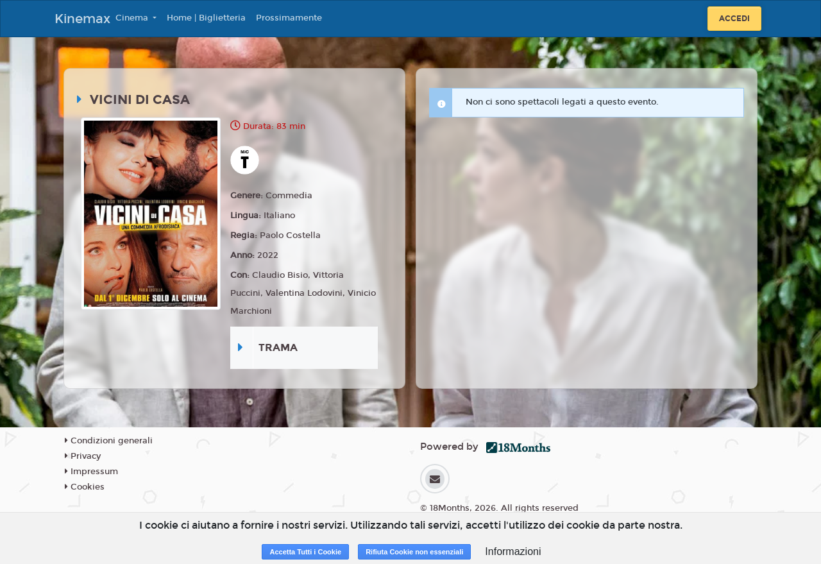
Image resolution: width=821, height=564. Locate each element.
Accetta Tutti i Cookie (305, 552)
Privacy (83, 456)
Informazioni (513, 551)
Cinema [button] (133, 18)
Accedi (734, 18)
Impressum (91, 471)
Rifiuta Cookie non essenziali (414, 552)
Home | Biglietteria (206, 18)
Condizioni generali (109, 441)
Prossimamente (289, 18)
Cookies (85, 487)
